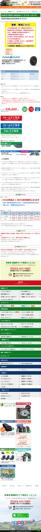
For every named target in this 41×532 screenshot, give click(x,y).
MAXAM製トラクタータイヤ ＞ (23, 11)
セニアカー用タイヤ (6, 333)
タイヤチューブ (5, 356)
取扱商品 (10, 7)
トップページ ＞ (3, 11)
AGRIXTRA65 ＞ (34, 11)
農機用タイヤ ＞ (11, 11)
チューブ (4, 182)
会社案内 (37, 7)
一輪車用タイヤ (5, 340)
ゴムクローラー (5, 302)
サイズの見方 (27, 161)
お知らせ (30, 7)
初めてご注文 (24, 7)
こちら (13, 137)
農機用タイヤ (4, 288)
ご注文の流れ (17, 7)
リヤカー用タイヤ (5, 321)
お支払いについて (20, 485)
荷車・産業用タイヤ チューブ (8, 330)
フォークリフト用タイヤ (7, 346)
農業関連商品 (4, 309)
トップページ (3, 7)
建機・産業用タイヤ (6, 352)
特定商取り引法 (28, 485)
